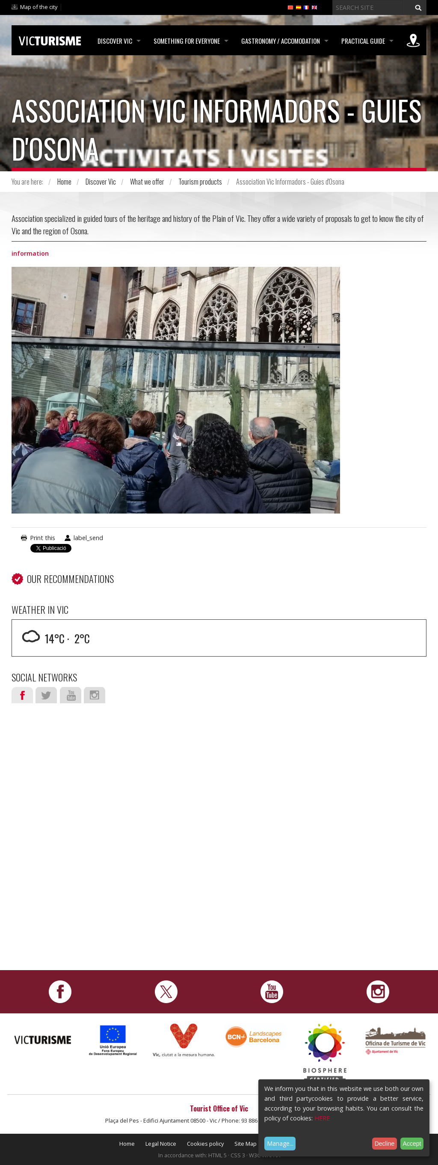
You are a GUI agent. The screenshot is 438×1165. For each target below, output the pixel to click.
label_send (88, 538)
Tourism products (200, 181)
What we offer (147, 181)
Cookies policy (205, 1143)
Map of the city (38, 7)
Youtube (70, 695)
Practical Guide (363, 40)
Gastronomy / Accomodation (280, 40)
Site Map (245, 1143)
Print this (42, 538)
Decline (385, 1143)
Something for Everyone (187, 40)
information (30, 253)
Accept (412, 1143)
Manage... (280, 1143)
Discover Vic (115, 40)
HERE (322, 1118)
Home (64, 181)
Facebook (22, 695)
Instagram (94, 695)
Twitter (46, 695)
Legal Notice (160, 1143)
